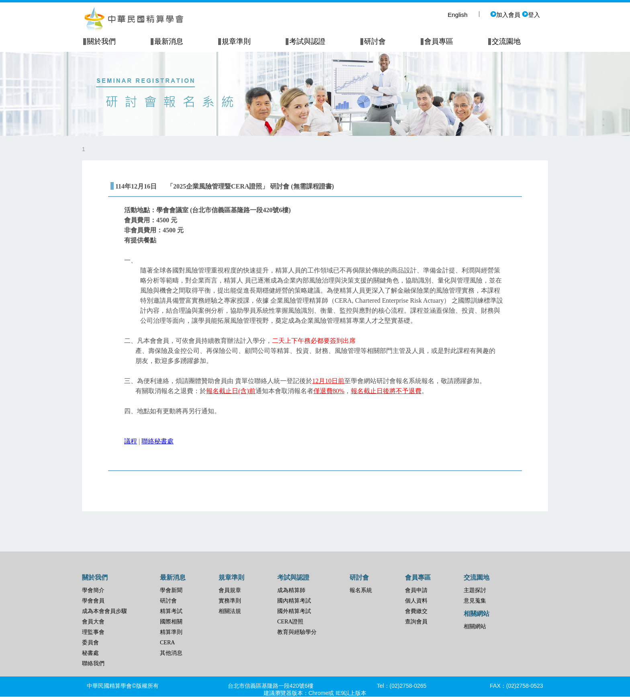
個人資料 (416, 601)
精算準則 (171, 632)
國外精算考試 (294, 611)
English (457, 14)
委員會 (90, 643)
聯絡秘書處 (157, 441)
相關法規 (230, 611)
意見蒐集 (475, 601)
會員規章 (230, 590)
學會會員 (93, 601)
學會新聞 (171, 590)
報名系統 (361, 590)
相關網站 (475, 626)
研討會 (168, 601)
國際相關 (171, 622)
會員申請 (416, 590)
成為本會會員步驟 (104, 611)
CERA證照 (290, 622)
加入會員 (505, 14)
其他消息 (171, 653)
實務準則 (230, 601)
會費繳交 (416, 611)
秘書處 (90, 653)
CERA (167, 643)
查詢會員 (416, 622)
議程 (130, 441)
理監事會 (93, 632)
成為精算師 (291, 590)
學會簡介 (93, 590)
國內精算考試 (294, 601)
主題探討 (475, 590)
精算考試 (171, 611)
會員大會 (93, 622)
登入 (531, 14)
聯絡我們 (93, 663)
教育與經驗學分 (297, 632)
